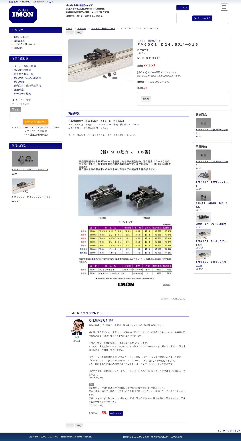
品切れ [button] (146, 98)
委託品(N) (19, 82)
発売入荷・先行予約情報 (27, 85)
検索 (15, 109)
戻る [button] (79, 33)
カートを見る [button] (202, 18)
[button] (182, 7)
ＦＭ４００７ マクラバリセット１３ (30, 169)
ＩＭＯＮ (81, 28)
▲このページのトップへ (229, 430)
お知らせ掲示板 (21, 37)
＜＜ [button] (70, 33)
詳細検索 (19, 89)
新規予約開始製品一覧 (35, 121)
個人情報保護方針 (159, 436)
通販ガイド (19, 40)
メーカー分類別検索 (25, 66)
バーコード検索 (22, 93)
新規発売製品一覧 (24, 74)
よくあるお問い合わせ (24, 44)
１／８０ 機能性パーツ (103, 28)
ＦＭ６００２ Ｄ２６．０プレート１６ (31, 196)
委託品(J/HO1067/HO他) (27, 78)
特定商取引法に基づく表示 (136, 436)
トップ (69, 28)
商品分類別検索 (22, 70)
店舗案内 (18, 47)
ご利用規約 (176, 436)
